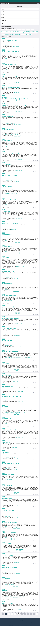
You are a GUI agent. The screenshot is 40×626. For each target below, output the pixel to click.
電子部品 (2, 29)
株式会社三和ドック (6, 419)
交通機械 (30, 34)
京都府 (15, 469)
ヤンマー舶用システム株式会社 (9, 296)
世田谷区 (20, 206)
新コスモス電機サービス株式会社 (9, 567)
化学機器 (36, 31)
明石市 (21, 100)
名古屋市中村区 (20, 437)
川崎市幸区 (19, 124)
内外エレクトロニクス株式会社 (9, 200)
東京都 (14, 59)
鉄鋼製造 (6, 368)
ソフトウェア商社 (12, 193)
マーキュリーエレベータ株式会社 (9, 522)
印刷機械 (15, 34)
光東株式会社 (5, 591)
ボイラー (32, 29)
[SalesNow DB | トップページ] (5, 3)
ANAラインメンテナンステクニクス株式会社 (12, 87)
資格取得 (19, 596)
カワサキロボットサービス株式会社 (10, 223)
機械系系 (3, 38)
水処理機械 (2, 32)
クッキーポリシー (21, 622)
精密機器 (18, 32)
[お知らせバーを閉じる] (39, 1)
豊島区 (18, 82)
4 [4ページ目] (15, 613)
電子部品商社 (10, 548)
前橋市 (19, 480)
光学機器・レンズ (13, 29)
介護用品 (19, 412)
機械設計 (23, 29)
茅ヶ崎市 (19, 135)
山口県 (15, 598)
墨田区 (17, 59)
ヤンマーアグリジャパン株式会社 (9, 40)
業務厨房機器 (28, 29)
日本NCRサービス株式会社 (8, 307)
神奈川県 (15, 124)
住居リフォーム (12, 412)
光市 (17, 598)
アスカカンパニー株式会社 (8, 510)
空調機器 (32, 31)
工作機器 (7, 32)
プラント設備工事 (19, 98)
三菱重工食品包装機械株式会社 (9, 430)
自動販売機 (31, 32)
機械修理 (28, 31)
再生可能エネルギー (29, 357)
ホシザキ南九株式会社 (7, 246)
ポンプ (2, 34)
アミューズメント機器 (4, 31)
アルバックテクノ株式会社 (8, 129)
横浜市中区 (20, 170)
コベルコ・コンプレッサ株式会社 (9, 175)
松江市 (19, 241)
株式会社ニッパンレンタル (8, 474)
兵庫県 (18, 100)
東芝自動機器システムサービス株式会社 (11, 318)
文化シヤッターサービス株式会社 (9, 76)
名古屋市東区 (20, 111)
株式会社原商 (5, 406)
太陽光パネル (15, 123)
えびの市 (18, 194)
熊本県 (16, 346)
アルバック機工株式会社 (7, 486)
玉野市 (17, 585)
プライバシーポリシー (13, 622)
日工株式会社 (5, 97)
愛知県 (16, 111)
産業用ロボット (7, 29)
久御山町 (18, 469)
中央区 (19, 313)
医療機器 (9, 289)
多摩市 (17, 290)
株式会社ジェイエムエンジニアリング (10, 463)
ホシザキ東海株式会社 (7, 140)
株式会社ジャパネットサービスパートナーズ (12, 396)
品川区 (18, 181)
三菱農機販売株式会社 (7, 234)
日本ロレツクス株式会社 (7, 386)
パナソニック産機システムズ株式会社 (10, 51)
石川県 (14, 381)
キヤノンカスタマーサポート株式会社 (10, 153)
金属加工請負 (10, 134)
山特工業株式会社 (6, 364)
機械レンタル (20, 31)
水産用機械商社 (7, 45)
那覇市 (16, 447)
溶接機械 (11, 34)
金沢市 (17, 381)
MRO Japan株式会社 (7, 442)
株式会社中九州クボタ (7, 340)
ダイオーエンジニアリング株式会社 (10, 351)
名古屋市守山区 (22, 266)
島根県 (16, 241)
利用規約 (7, 622)
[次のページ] (37, 613)
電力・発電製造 (15, 31)
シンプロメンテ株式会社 (7, 555)
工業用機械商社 (7, 123)
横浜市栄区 (20, 609)
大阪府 (14, 46)
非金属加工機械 (26, 32)
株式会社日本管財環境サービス (9, 65)
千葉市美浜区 (20, 159)
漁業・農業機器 (7, 34)
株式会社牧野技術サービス (8, 271)
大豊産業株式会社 (6, 452)
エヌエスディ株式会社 (7, 544)
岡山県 (14, 585)
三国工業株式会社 (6, 578)
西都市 (18, 493)
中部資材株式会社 (6, 211)
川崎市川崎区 (21, 323)
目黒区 (17, 278)
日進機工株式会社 (6, 258)
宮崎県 (15, 194)
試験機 (19, 34)
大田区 (18, 92)
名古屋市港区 (20, 218)
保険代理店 (11, 596)
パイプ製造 (16, 134)
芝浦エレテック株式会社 (7, 603)
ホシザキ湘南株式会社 (7, 164)
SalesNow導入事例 (20, 620)
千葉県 (16, 159)
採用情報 (31, 622)
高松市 (17, 458)
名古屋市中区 (21, 550)
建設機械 (36, 32)
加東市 (17, 517)
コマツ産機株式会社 (6, 375)
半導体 (11, 32)
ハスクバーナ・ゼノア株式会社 (9, 532)
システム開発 (24, 357)
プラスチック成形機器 (24, 34)
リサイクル (16, 357)
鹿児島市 (18, 527)
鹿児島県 (15, 527)
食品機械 (10, 31)
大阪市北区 (17, 46)
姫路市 (18, 370)
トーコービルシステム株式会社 (9, 328)
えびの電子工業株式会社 (7, 186)
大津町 (19, 346)
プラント (22, 32)
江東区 (22, 401)
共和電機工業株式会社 (7, 498)
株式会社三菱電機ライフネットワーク (10, 116)
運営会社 (26, 622)
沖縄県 (13, 447)
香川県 (15, 458)
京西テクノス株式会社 (7, 283)
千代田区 (18, 335)
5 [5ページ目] (18, 613)
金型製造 (14, 32)
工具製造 (25, 31)
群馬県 (16, 480)
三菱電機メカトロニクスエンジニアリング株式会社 (14, 105)
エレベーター (19, 29)
